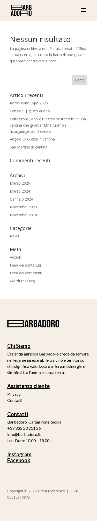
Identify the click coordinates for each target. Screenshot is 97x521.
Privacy (14, 394)
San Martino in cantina (28, 147)
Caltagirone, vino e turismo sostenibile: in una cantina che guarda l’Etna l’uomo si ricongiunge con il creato (48, 125)
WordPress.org (22, 280)
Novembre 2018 (23, 214)
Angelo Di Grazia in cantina (32, 139)
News (14, 236)
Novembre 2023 (23, 206)
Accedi (15, 257)
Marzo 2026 (20, 183)
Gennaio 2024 (21, 199)
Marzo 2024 (20, 191)
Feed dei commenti (26, 272)
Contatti (14, 400)
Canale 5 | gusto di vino (30, 111)
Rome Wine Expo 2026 (29, 103)
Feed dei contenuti (25, 265)
